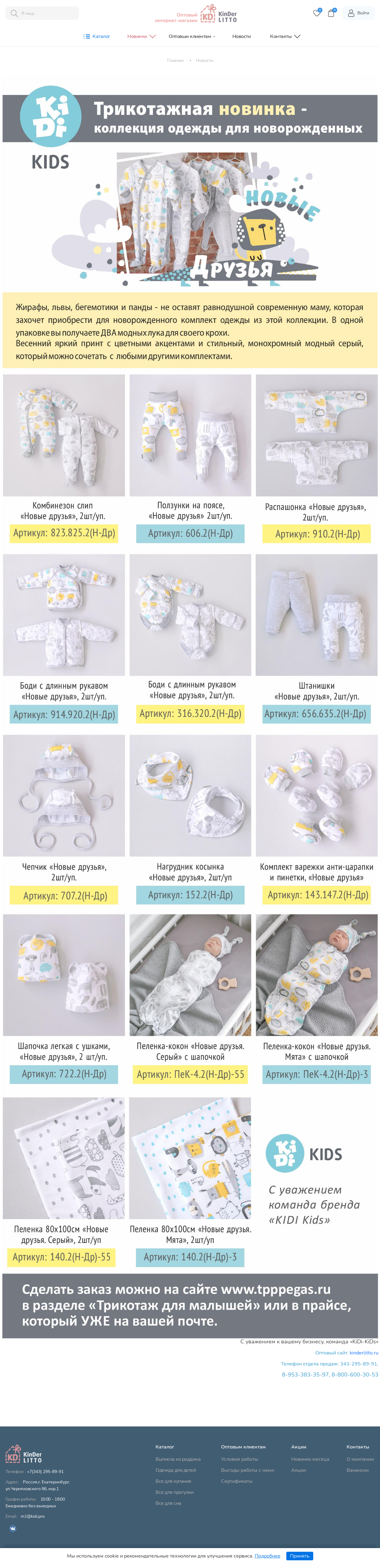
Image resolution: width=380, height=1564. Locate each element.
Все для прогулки (174, 1492)
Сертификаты (237, 1481)
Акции (298, 1470)
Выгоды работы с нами (247, 1470)
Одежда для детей (176, 1470)
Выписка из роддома (178, 1459)
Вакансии (358, 1470)
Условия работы (239, 1459)
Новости (241, 36)
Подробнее (267, 1556)
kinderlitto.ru (364, 1353)
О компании (360, 1459)
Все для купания (173, 1481)
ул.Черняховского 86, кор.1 (38, 1485)
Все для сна (168, 1503)
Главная (175, 60)
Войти (358, 13)
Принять (300, 1556)
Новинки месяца (310, 1459)
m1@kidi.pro (33, 1516)
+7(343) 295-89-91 (45, 1472)
